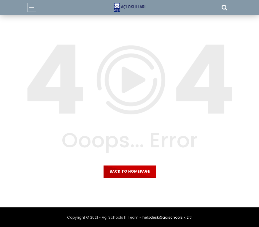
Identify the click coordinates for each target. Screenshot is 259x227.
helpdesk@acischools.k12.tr (167, 217)
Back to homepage (129, 171)
